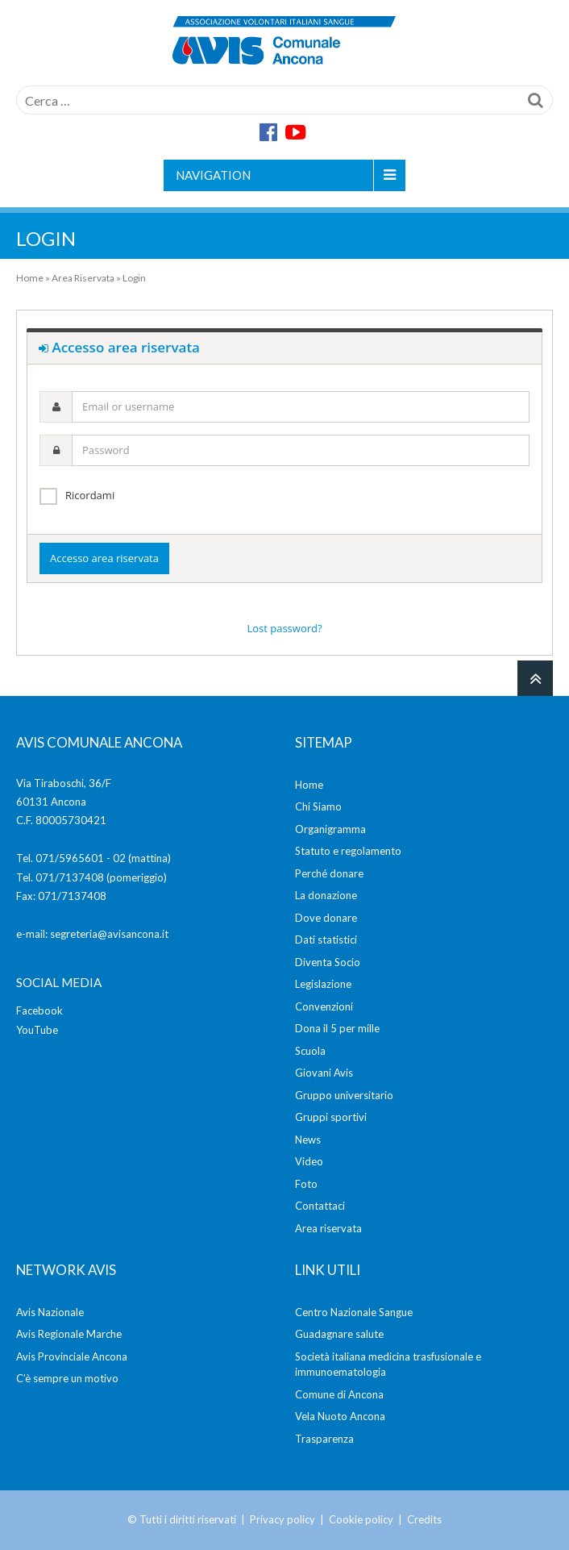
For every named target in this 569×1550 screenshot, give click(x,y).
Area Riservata (83, 278)
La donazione (326, 895)
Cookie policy (361, 1519)
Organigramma (330, 829)
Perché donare (329, 873)
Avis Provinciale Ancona (71, 1356)
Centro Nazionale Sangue (354, 1312)
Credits (424, 1519)
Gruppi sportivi (331, 1116)
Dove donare (326, 917)
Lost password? (284, 628)
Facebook (39, 1010)
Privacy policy (282, 1519)
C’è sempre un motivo (67, 1378)
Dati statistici (326, 939)
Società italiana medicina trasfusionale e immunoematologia (388, 1364)
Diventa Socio (327, 962)
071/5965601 (69, 858)
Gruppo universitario (344, 1095)
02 (119, 858)
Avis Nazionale (50, 1312)
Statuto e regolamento (348, 850)
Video (309, 1161)
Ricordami (89, 495)
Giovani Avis (324, 1072)
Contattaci (320, 1205)
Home (30, 278)
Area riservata (328, 1228)
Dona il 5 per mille (337, 1028)
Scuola (310, 1050)
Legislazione (323, 983)
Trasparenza (324, 1438)
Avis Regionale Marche (69, 1333)
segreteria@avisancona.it (109, 933)
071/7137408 (69, 877)
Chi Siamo (318, 806)
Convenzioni (324, 1006)
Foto (306, 1183)
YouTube (37, 1029)
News (308, 1139)
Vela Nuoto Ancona (340, 1416)
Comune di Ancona (339, 1394)
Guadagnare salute (339, 1333)
